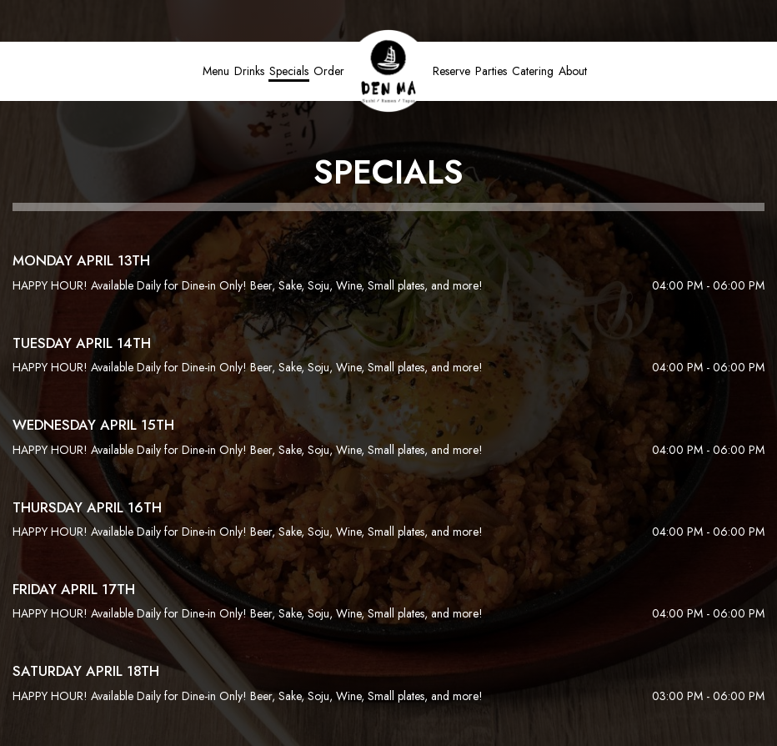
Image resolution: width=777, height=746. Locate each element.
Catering (533, 71)
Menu (216, 71)
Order (328, 71)
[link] (388, 71)
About (573, 71)
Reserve (451, 71)
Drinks (249, 71)
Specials (288, 71)
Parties (491, 71)
